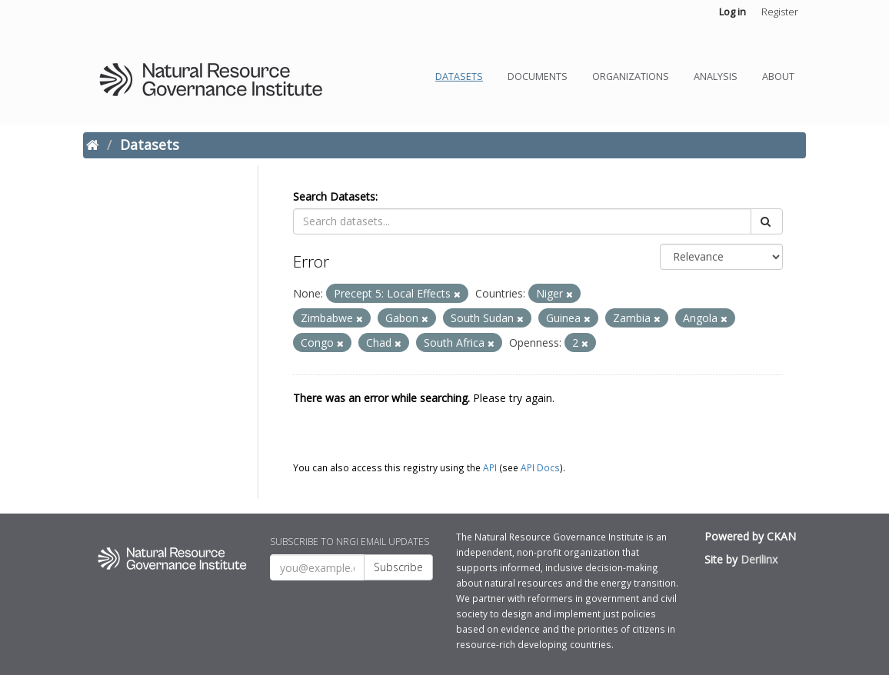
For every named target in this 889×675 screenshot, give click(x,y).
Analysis (716, 76)
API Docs (540, 467)
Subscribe (398, 567)
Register (779, 11)
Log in (732, 11)
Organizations (630, 76)
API (490, 467)
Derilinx (759, 559)
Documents (538, 76)
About (778, 76)
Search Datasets (334, 196)
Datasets (459, 76)
